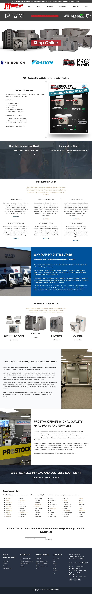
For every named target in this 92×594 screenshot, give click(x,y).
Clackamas (9, 510)
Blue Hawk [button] (56, 558)
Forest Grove (23, 512)
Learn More (14, 340)
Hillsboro (22, 500)
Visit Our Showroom (25, 558)
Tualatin (37, 506)
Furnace (5, 566)
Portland (8, 498)
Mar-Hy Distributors (74, 554)
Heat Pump (6, 561)
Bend (65, 500)
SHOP (86, 6)
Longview (8, 516)
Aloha (80, 502)
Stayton (8, 512)
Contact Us (39, 558)
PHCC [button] (54, 566)
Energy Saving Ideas (42, 561)
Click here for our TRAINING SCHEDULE (44, 16)
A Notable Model (24, 563)
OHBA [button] (54, 568)
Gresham (8, 506)
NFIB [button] (54, 561)
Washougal (53, 508)
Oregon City (9, 502)
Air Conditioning (7, 568)
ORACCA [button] (55, 571)
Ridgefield (82, 510)
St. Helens (67, 510)
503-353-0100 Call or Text (18, 15)
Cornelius (8, 514)
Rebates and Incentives (26, 561)
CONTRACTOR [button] (62, 6)
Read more (16, 216)
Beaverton (38, 504)
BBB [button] (54, 573)
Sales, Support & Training (50, 1)
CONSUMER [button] (50, 6)
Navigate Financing (41, 563)
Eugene (81, 498)
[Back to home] (13, 6)
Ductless (5, 563)
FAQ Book (22, 566)
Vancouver (9, 508)
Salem (7, 500)
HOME (28, 6)
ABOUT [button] (38, 6)
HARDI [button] (54, 563)
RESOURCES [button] (76, 6)
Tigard (81, 508)
